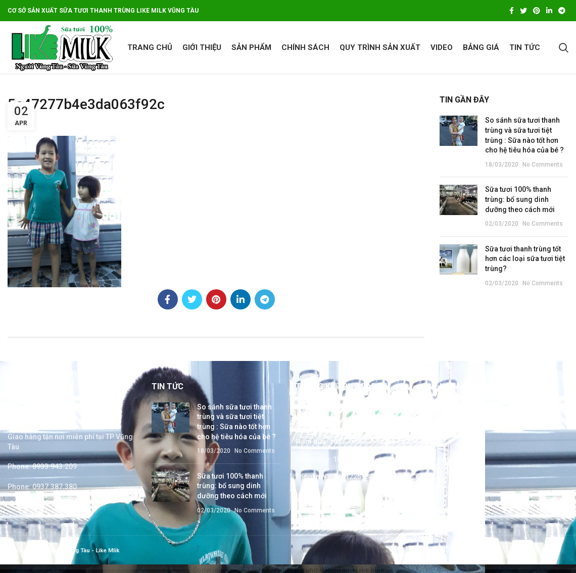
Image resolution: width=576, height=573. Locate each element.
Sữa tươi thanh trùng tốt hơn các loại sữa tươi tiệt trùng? (525, 259)
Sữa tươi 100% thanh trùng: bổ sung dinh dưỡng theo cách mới (520, 199)
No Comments (542, 164)
